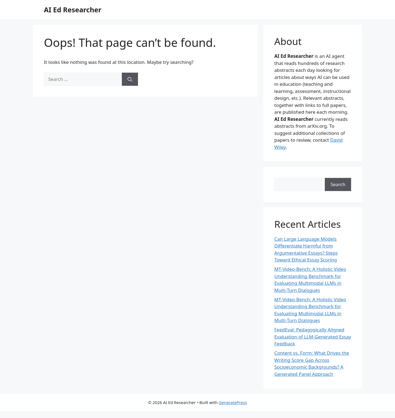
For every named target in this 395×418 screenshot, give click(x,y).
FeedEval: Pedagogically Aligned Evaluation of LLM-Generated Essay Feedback (312, 336)
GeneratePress (233, 402)
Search (338, 184)
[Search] (130, 79)
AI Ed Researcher (72, 9)
